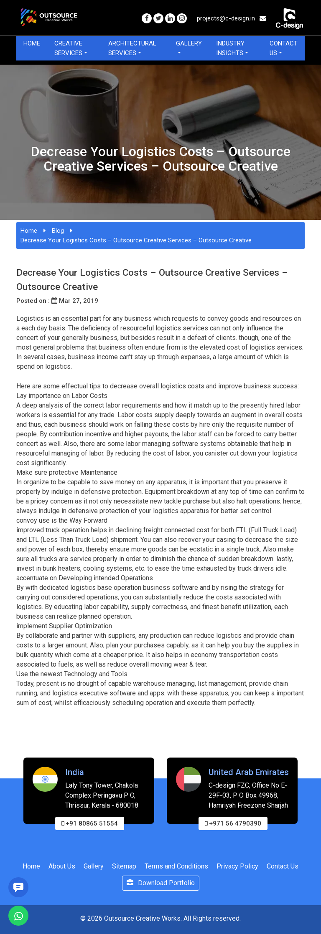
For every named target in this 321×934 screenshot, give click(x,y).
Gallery (189, 43)
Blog (58, 230)
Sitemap (124, 866)
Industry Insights (230, 48)
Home (31, 43)
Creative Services (68, 48)
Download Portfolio (161, 883)
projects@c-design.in (231, 18)
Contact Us (284, 48)
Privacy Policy (237, 866)
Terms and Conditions (176, 866)
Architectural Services (132, 48)
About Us (61, 866)
